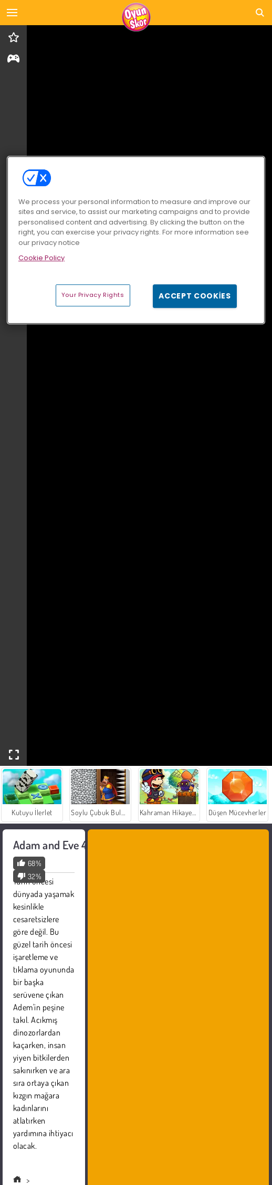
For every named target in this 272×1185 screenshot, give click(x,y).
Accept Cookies (195, 296)
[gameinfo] (13, 59)
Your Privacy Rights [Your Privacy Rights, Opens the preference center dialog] (92, 295)
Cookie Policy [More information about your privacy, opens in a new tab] (41, 258)
